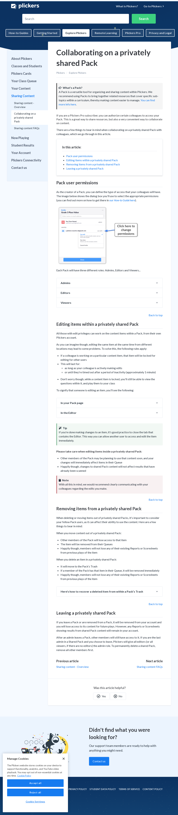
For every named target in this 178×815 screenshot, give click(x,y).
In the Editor (68, 412)
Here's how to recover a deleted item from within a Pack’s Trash (102, 591)
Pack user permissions (79, 156)
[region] (35, 782)
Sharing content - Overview (72, 666)
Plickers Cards (21, 73)
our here (122, 200)
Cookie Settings (35, 801)
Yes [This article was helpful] (101, 696)
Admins (65, 282)
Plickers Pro (133, 33)
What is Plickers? (127, 6)
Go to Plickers (154, 6)
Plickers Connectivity (26, 160)
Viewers (66, 302)
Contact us (19, 168)
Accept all (35, 783)
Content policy (153, 789)
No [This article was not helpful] (118, 696)
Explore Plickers (76, 33)
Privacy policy (77, 789)
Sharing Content (23, 96)
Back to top (156, 315)
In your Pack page (72, 402)
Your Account (21, 153)
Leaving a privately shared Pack (85, 168)
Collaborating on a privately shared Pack (25, 117)
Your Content (21, 88)
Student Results (22, 145)
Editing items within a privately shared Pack (92, 160)
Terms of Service (129, 789)
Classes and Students (26, 66)
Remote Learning (106, 33)
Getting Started (47, 33)
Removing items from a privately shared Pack (93, 164)
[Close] (63, 758)
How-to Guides (18, 33)
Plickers (60, 72)
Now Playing (20, 138)
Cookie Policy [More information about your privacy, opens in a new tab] (24, 775)
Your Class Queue (24, 81)
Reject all (35, 792)
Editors (65, 292)
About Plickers (21, 59)
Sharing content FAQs (150, 666)
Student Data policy (103, 789)
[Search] (75, 19)
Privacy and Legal (160, 33)
